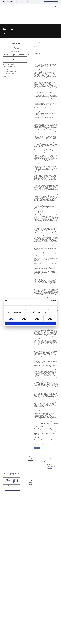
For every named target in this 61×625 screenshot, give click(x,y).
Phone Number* (37, 53)
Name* (35, 46)
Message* (36, 56)
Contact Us (49, 468)
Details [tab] (30, 303)
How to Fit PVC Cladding (50, 466)
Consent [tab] (13, 303)
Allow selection (30, 323)
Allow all (47, 323)
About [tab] (48, 303)
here (54, 462)
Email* (35, 49)
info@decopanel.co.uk (19, 54)
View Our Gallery (49, 464)
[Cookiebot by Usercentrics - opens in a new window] (51, 300)
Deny (13, 323)
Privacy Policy (49, 470)
